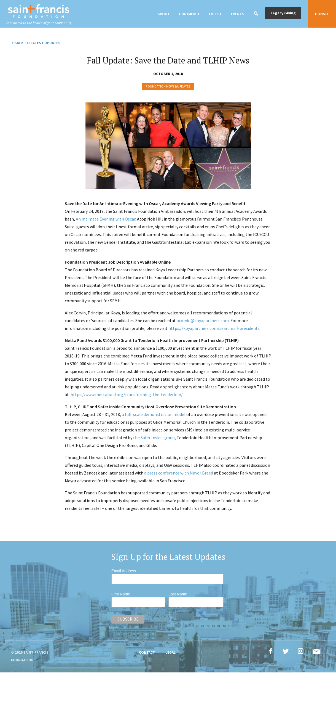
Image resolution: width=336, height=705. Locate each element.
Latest (215, 13)
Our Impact (189, 13)
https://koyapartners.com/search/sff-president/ (213, 328)
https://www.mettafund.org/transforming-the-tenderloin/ (127, 394)
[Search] (256, 14)
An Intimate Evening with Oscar (105, 219)
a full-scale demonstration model (154, 414)
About (164, 13)
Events (237, 13)
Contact (147, 652)
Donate (322, 13)
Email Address (123, 571)
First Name (120, 594)
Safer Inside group (158, 437)
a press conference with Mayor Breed (178, 473)
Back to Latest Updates (37, 42)
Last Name (177, 594)
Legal (170, 652)
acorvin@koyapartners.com (203, 320)
